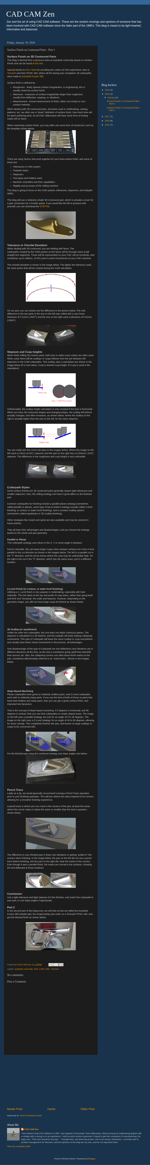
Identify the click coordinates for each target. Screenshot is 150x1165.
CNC (47, 969)
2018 (107, 94)
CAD (36, 969)
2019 (107, 90)
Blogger (91, 1159)
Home (51, 1109)
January (111, 97)
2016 (107, 121)
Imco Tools (31, 70)
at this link (38, 63)
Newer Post (14, 1109)
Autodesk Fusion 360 (32, 76)
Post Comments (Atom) (31, 1115)
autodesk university (23, 969)
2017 (107, 116)
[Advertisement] (51, 1081)
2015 (107, 125)
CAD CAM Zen (30, 14)
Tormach (11, 73)
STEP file (45, 206)
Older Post (88, 1109)
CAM (41, 969)
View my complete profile (18, 1146)
